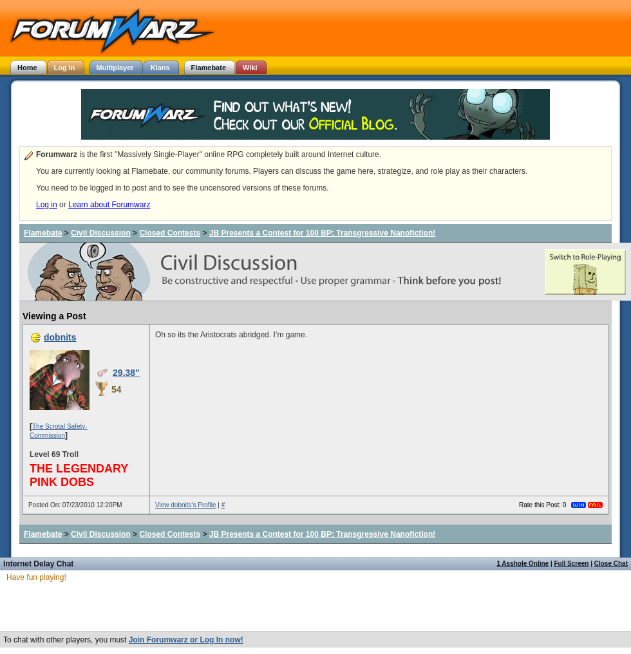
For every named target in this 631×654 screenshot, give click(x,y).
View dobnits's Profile (185, 505)
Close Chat (611, 563)
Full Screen (571, 563)
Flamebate (43, 233)
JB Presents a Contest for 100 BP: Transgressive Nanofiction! (322, 233)
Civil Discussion (101, 233)
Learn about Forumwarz (109, 204)
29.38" (126, 373)
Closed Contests (169, 233)
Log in (46, 204)
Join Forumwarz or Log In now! (186, 639)
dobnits (60, 337)
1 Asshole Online (522, 563)
